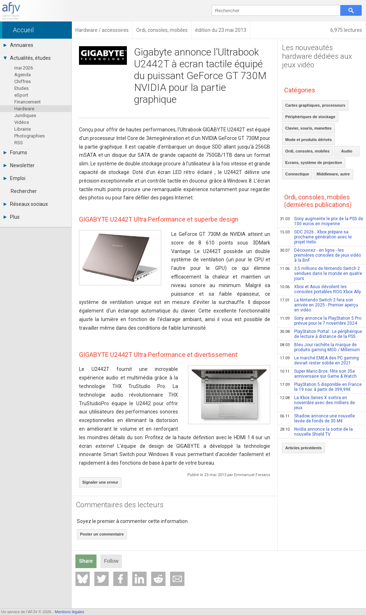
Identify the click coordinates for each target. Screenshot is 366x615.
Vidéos (21, 122)
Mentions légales (69, 612)
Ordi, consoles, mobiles (307, 151)
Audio (346, 151)
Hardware (24, 108)
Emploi (14, 178)
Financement (27, 102)
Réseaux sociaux (26, 204)
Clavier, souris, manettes (308, 128)
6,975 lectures (346, 30)
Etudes (21, 88)
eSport (21, 95)
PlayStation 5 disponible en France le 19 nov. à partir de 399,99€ (321, 387)
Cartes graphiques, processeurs (315, 105)
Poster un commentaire (102, 534)
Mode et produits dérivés (308, 139)
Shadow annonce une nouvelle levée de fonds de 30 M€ (317, 418)
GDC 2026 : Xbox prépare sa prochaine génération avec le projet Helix (316, 236)
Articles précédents (303, 448)
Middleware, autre (333, 174)
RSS (18, 142)
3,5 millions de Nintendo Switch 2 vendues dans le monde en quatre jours (321, 273)
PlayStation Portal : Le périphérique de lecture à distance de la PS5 (321, 334)
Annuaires (18, 45)
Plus (12, 217)
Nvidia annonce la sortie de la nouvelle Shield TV (316, 432)
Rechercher (24, 191)
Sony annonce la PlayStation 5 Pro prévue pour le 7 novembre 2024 (320, 321)
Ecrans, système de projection (313, 162)
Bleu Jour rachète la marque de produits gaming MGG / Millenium (320, 347)
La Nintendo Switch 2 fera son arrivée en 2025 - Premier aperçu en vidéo (319, 305)
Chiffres (22, 81)
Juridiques (25, 115)
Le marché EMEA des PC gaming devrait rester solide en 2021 (319, 360)
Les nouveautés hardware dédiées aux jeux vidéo (317, 56)
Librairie (22, 129)
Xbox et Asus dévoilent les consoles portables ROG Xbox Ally (320, 289)
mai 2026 (23, 68)
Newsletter (19, 165)
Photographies (29, 136)
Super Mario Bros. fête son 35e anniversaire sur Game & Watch (318, 374)
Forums (15, 152)
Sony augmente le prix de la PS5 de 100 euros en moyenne (321, 221)
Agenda (22, 74)
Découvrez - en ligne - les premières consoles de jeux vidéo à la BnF (320, 255)
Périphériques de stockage (310, 117)
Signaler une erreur (100, 482)
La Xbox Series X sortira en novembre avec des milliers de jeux (317, 402)
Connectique (297, 174)
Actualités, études (27, 58)
